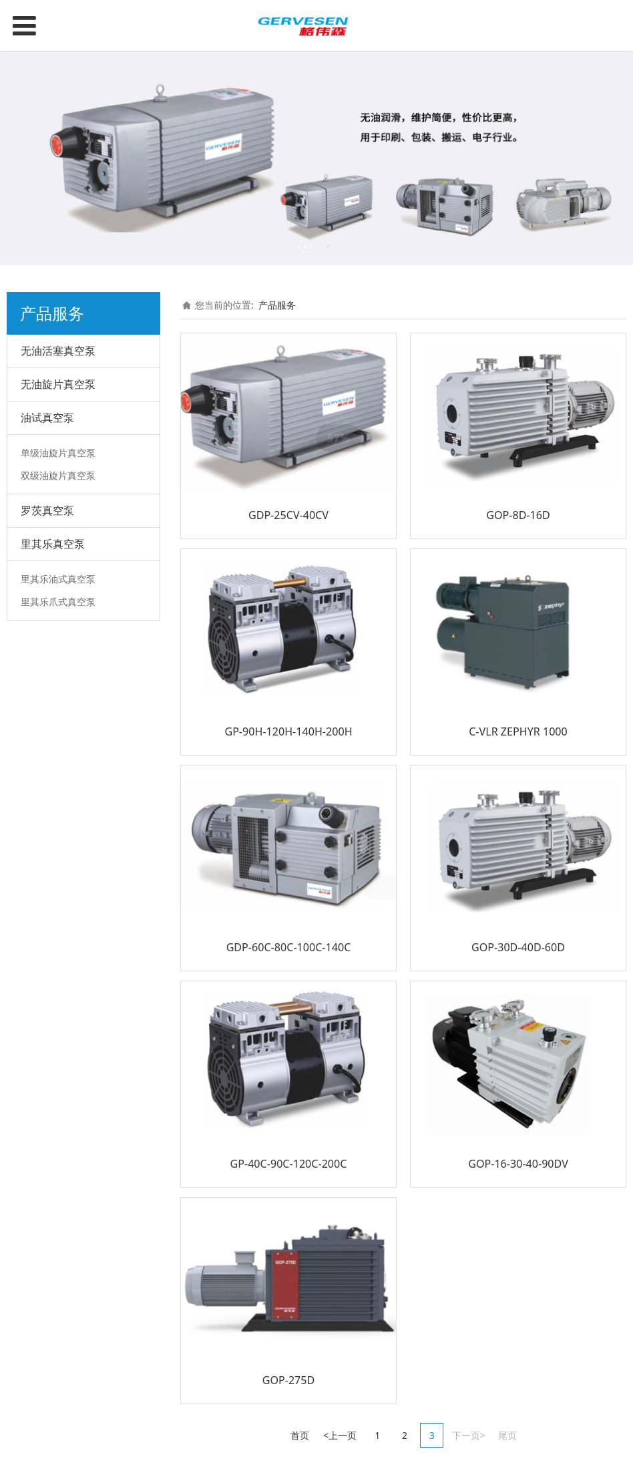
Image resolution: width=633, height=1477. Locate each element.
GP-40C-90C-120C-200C (288, 1163)
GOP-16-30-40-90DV (518, 1163)
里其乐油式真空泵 (58, 578)
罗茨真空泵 (47, 510)
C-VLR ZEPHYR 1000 (518, 731)
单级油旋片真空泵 (58, 452)
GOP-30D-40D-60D (518, 947)
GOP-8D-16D (518, 515)
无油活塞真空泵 (58, 350)
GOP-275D (288, 1380)
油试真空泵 (47, 417)
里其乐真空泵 (53, 543)
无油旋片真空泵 (58, 384)
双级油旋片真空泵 (58, 475)
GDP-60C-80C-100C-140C (288, 947)
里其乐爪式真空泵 (58, 601)
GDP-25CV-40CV (288, 515)
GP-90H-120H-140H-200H (288, 731)
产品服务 (277, 305)
